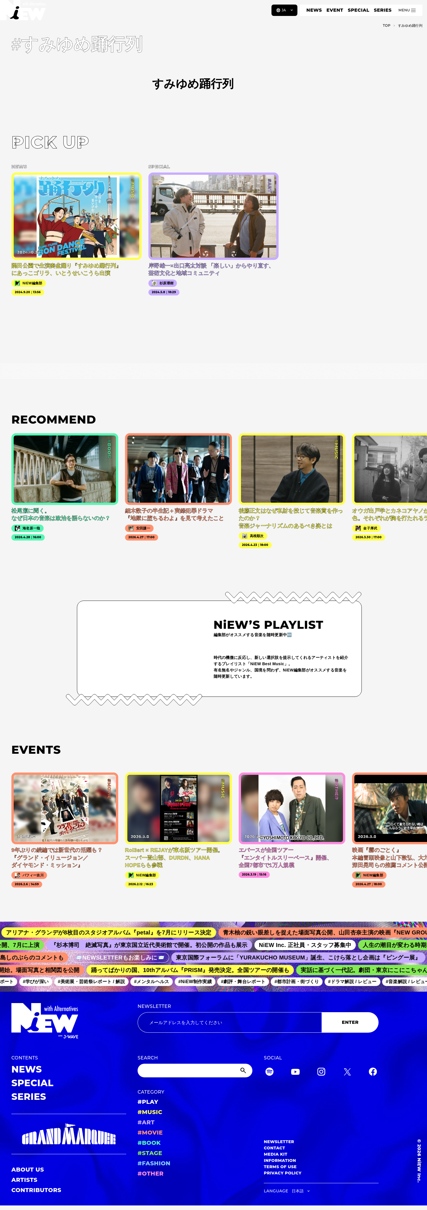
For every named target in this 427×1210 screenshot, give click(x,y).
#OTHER (151, 1173)
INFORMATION (280, 1160)
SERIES (382, 10)
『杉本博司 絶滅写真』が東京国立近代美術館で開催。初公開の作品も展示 (154, 945)
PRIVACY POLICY (282, 1173)
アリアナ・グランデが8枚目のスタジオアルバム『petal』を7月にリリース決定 (114, 932)
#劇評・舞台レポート (246, 981)
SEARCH (148, 1058)
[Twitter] (347, 1072)
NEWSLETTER (154, 1006)
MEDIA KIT (275, 1154)
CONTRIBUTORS (36, 1190)
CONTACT (274, 1148)
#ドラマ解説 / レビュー (355, 981)
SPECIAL (358, 10)
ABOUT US (27, 1169)
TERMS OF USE (280, 1166)
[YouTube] (295, 1072)
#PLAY (148, 1101)
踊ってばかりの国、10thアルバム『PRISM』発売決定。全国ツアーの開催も (194, 970)
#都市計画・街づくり (300, 981)
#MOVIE (150, 1132)
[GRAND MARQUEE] (68, 1134)
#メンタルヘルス (154, 981)
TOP (387, 25)
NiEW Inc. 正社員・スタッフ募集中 (310, 945)
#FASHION (154, 1163)
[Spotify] (269, 1072)
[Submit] (243, 1070)
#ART (146, 1122)
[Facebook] (373, 1072)
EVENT (334, 10)
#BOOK (149, 1142)
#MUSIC (150, 1112)
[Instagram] (321, 1072)
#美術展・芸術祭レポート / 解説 (94, 981)
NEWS (314, 10)
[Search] (195, 1070)
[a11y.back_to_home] (23, 12)
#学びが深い (39, 981)
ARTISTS (24, 1179)
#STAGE (150, 1153)
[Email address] (230, 1022)
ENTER (350, 1022)
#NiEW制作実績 (198, 981)
